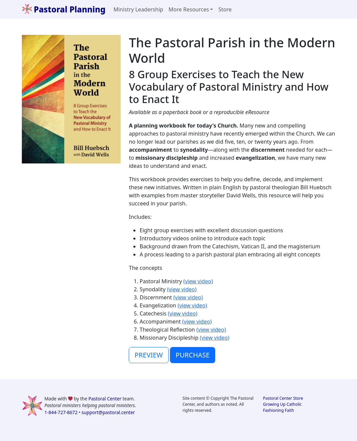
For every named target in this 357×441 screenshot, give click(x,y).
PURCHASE (193, 354)
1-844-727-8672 (61, 412)
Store (225, 9)
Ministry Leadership (138, 9)
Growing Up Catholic (282, 404)
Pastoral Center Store (283, 398)
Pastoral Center (104, 398)
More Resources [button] (189, 9)
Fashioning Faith (278, 410)
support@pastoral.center (108, 412)
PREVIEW (148, 354)
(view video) (198, 281)
